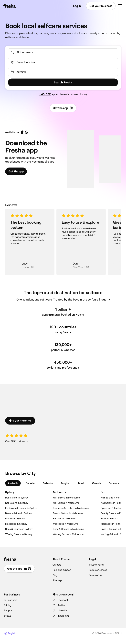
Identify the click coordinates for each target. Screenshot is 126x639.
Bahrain (30, 483)
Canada (96, 483)
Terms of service (98, 570)
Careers (56, 564)
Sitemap (57, 580)
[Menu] (120, 6)
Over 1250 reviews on (16, 441)
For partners (10, 600)
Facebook (60, 600)
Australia (13, 483)
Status (7, 615)
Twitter (58, 605)
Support (8, 610)
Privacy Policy (96, 564)
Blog (54, 575)
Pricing (7, 605)
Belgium (65, 483)
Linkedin (59, 610)
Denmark (114, 483)
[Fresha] (9, 6)
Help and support (61, 570)
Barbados (47, 483)
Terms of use (96, 575)
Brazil (81, 483)
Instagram (60, 615)
